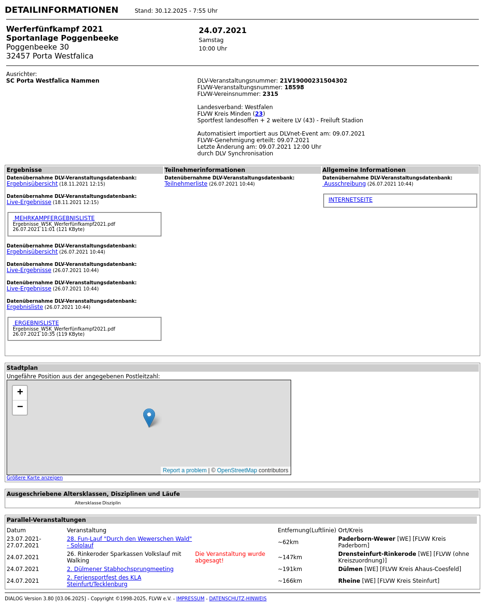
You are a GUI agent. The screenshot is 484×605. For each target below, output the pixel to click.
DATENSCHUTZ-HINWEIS (238, 598)
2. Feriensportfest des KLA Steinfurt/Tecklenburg (104, 581)
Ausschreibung (344, 183)
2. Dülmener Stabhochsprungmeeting (120, 569)
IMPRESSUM (190, 598)
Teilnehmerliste (185, 183)
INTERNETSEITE (350, 199)
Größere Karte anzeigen (35, 477)
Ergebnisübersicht (32, 183)
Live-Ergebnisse (29, 202)
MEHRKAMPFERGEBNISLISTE (54, 218)
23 (259, 114)
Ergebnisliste (25, 307)
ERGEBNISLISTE (36, 323)
